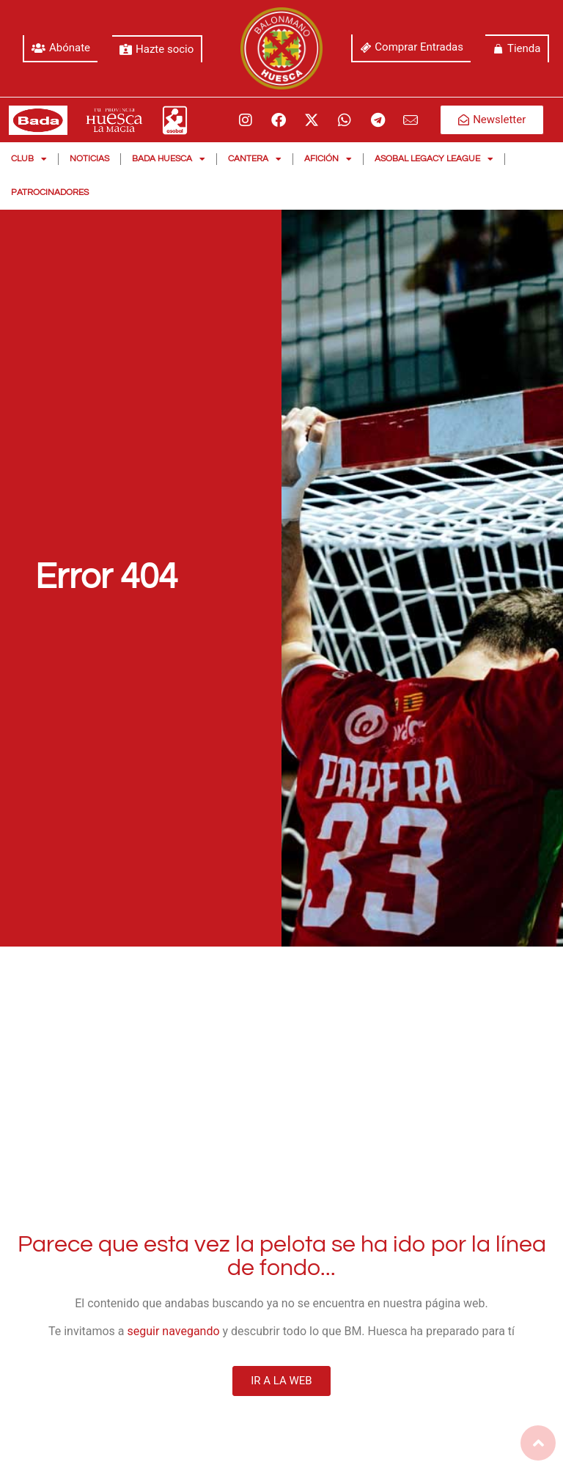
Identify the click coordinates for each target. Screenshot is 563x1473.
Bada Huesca (168, 159)
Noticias (89, 159)
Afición (328, 159)
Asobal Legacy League (434, 159)
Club (29, 159)
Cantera (255, 159)
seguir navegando (174, 1331)
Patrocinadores (50, 192)
